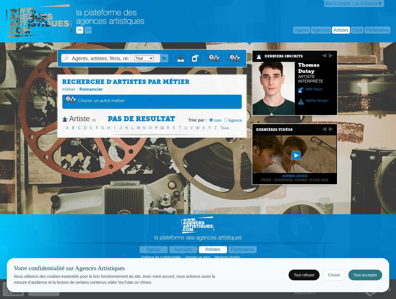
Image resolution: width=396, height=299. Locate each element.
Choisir (334, 275)
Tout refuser (304, 275)
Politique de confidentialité (161, 257)
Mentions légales (228, 257)
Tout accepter (365, 275)
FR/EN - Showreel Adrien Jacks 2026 (295, 180)
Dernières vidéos (274, 130)
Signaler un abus (198, 257)
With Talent (313, 89)
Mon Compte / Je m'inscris (351, 3)
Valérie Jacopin (316, 101)
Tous (224, 127)
